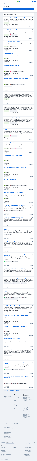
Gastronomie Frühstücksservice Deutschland (26, 403)
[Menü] (1, 1)
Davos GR (15, 405)
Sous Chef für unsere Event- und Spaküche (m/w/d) (15, 167)
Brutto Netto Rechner (27, 455)
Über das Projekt (3, 447)
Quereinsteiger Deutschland (8, 428)
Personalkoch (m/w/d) (8, 53)
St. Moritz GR (16, 396)
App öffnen (34, 1)
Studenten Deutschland (7, 432)
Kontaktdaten (3, 450)
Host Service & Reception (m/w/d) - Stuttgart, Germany (15, 205)
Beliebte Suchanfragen (8, 392)
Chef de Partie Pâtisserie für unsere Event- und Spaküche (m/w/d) (16, 228)
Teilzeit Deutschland (7, 423)
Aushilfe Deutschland (7, 427)
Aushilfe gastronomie (7, 397)
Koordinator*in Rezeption (9, 142)
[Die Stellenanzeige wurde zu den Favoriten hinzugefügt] (33, 18)
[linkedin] (35, 443)
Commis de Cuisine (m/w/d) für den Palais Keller (14, 117)
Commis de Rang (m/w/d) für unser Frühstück (13, 217)
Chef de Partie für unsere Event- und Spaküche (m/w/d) (15, 326)
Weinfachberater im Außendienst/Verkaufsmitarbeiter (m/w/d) (17, 78)
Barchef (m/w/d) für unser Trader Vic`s (12, 338)
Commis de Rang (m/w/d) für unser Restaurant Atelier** (16, 315)
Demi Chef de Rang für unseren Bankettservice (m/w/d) (15, 349)
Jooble (7, 459)
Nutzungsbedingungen (27, 450)
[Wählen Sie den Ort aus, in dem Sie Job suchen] (18, 6)
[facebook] (27, 443)
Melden (31, 26)
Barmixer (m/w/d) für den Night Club (11, 65)
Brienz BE (15, 408)
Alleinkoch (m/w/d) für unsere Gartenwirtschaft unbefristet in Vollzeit (17, 290)
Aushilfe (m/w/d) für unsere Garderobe (12, 41)
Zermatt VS (15, 401)
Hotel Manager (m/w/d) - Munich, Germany (13, 155)
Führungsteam (3, 451)
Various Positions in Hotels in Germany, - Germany (14, 268)
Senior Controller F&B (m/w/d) (10, 179)
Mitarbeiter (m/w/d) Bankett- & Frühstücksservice (14, 93)
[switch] (32, 14)
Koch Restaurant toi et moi (9, 129)
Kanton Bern (15, 400)
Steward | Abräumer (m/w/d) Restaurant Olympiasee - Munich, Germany (17, 363)
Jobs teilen (14, 447)
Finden (18, 8)
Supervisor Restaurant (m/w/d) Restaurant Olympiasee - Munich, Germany (16, 255)
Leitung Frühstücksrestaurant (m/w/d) (12, 29)
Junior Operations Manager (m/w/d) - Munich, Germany (15, 241)
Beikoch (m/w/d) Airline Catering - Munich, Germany (15, 278)
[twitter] (32, 443)
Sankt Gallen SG (16, 397)
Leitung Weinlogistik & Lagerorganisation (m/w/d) (14, 105)
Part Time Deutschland (7, 437)
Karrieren (2, 455)
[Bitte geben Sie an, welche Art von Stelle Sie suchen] (18, 4)
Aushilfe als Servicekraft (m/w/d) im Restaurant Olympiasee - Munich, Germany (17, 377)
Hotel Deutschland (7, 436)
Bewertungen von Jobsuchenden (6, 454)
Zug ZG (15, 404)
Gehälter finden (26, 454)
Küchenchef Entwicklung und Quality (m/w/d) (13, 192)
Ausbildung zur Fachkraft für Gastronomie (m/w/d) (14, 17)
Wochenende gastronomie (8, 396)
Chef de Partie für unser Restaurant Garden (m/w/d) (15, 305)
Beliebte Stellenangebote (17, 423)
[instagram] (29, 443)
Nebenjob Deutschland (7, 433)
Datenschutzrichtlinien (27, 451)
